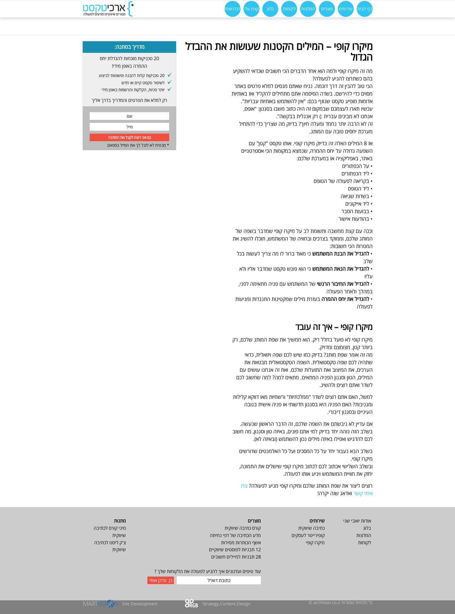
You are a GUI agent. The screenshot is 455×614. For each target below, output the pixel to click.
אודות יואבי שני (357, 521)
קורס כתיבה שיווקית (243, 528)
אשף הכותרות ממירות (241, 542)
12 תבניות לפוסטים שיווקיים (235, 549)
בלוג (367, 528)
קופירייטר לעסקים (308, 535)
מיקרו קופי (315, 542)
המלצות (363, 535)
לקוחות (364, 542)
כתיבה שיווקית (311, 528)
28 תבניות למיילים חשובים (236, 557)
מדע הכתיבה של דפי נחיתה (235, 535)
